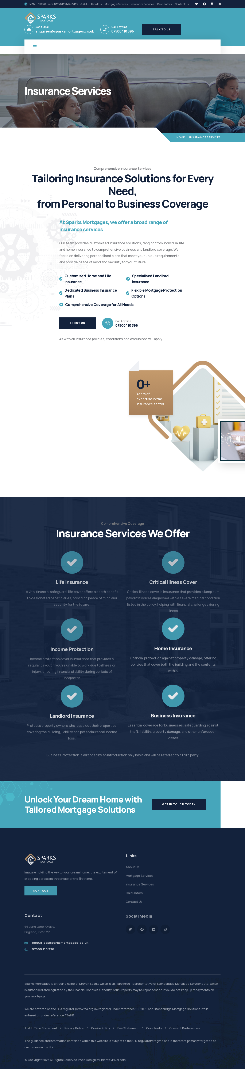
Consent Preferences (184, 1028)
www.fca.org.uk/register (93, 1009)
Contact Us (182, 4)
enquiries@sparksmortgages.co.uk (64, 31)
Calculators (164, 4)
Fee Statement (128, 1028)
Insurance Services (142, 4)
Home (180, 137)
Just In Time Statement (40, 1028)
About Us (96, 4)
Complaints (154, 1028)
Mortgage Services (116, 4)
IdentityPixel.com (113, 1060)
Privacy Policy (74, 1028)
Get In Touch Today (178, 804)
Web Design (87, 1060)
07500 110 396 (122, 31)
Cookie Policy (100, 1028)
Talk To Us (162, 29)
